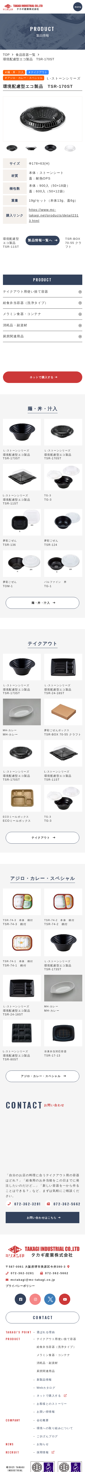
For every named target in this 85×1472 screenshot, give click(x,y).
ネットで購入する (44, 377)
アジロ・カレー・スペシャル (43, 1076)
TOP (6, 54)
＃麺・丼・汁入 (14, 72)
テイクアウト (44, 837)
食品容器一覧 (26, 54)
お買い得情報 (46, 1411)
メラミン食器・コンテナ (22, 314)
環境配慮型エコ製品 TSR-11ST (11, 242)
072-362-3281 (20, 1273)
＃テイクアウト (37, 72)
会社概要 (43, 1420)
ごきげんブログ (47, 1436)
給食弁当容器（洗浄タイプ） (25, 303)
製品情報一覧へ (43, 240)
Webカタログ (46, 1387)
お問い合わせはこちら (44, 1217)
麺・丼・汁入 (44, 602)
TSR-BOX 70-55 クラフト (73, 242)
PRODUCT (42, 279)
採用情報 (46, 1452)
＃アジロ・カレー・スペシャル (24, 77)
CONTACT (43, 1317)
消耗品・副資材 (15, 325)
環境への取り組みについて (55, 1428)
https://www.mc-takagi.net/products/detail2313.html (54, 215)
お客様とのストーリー (52, 1403)
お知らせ (43, 1444)
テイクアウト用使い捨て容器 (25, 291)
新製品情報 (44, 1379)
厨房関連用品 (13, 336)
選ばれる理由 (46, 1332)
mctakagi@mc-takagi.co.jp (30, 1279)
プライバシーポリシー (20, 1286)
